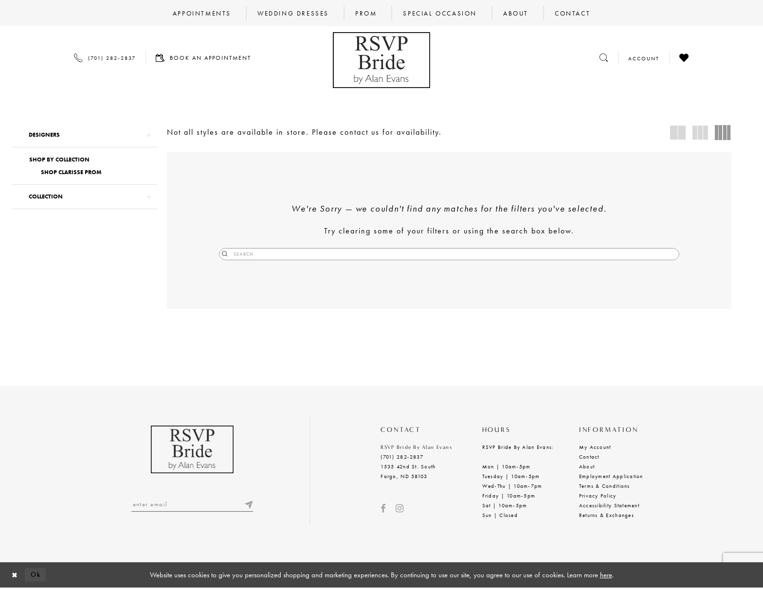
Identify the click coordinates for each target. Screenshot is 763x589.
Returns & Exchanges (606, 515)
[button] (84, 135)
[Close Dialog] (15, 575)
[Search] (449, 254)
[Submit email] (248, 505)
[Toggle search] (603, 57)
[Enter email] (192, 505)
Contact (589, 457)
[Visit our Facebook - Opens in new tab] (383, 509)
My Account (595, 447)
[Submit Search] (396, 254)
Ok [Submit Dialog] (37, 575)
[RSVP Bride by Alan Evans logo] (381, 60)
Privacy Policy (598, 496)
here (606, 575)
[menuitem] (202, 13)
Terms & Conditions (604, 486)
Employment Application (611, 476)
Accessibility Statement (609, 505)
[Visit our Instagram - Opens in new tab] (399, 509)
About (587, 467)
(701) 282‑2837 (402, 457)
